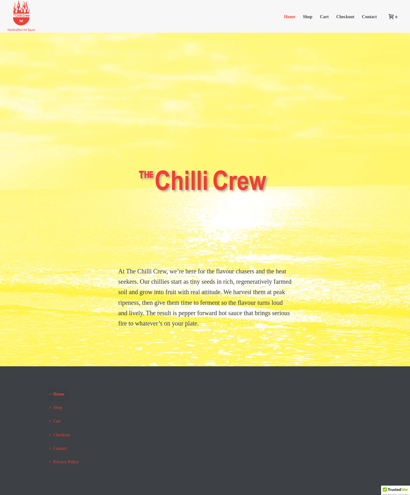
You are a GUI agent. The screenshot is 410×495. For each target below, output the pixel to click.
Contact (369, 16)
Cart (324, 16)
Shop (307, 16)
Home (289, 16)
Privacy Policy (64, 462)
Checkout (345, 16)
